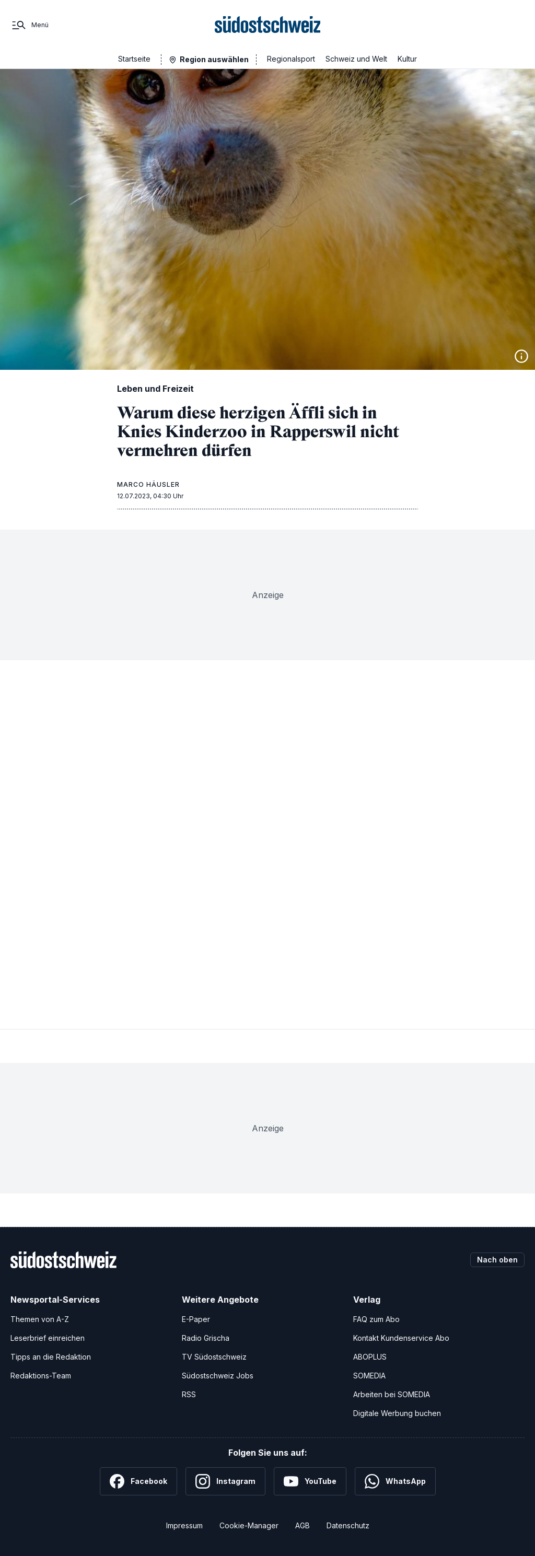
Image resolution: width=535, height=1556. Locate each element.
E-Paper (196, 1319)
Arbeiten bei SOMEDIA (391, 1394)
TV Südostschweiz (214, 1356)
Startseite (134, 58)
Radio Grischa (205, 1337)
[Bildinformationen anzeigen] (521, 356)
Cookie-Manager (248, 1525)
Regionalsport (291, 58)
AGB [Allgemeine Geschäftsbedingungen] (302, 1525)
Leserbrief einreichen (47, 1337)
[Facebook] (138, 1481)
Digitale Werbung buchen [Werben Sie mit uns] (397, 1413)
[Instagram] (225, 1481)
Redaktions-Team (40, 1375)
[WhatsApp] (395, 1481)
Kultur (407, 58)
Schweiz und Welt (356, 58)
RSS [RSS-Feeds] (189, 1394)
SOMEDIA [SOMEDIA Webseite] (369, 1375)
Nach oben (497, 1259)
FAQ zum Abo (376, 1319)
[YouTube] (310, 1481)
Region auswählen (214, 59)
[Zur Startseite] (268, 25)
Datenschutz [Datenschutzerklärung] (348, 1525)
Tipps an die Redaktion (50, 1356)
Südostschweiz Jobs (217, 1375)
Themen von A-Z (39, 1319)
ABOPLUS (370, 1356)
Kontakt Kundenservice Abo (401, 1337)
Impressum (184, 1525)
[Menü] (29, 25)
